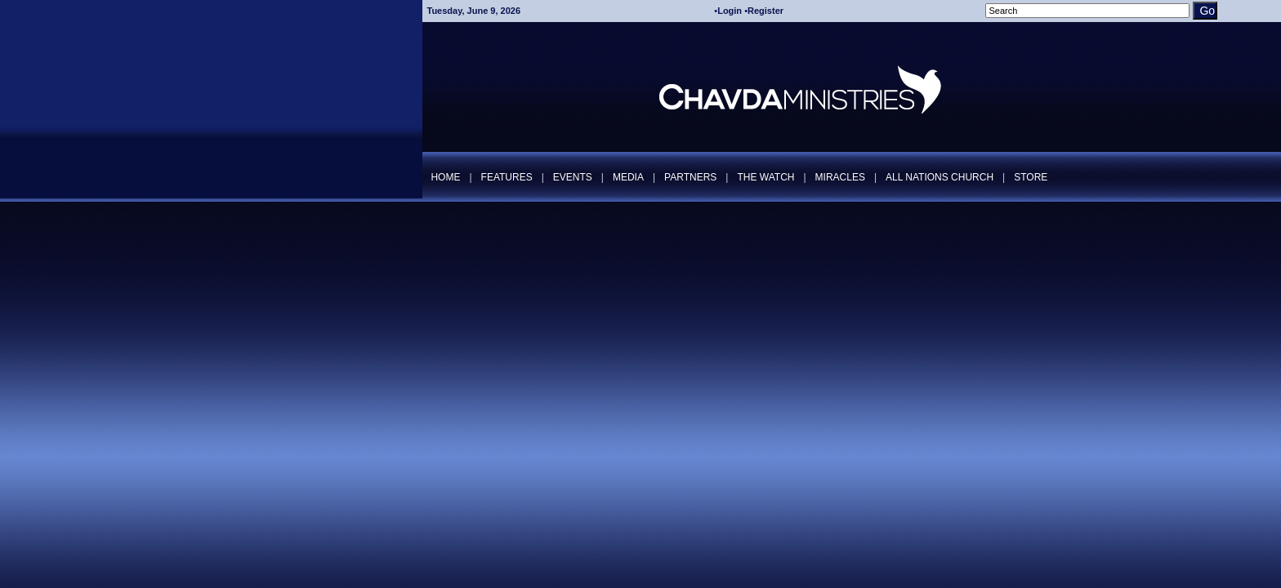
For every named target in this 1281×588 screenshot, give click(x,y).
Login (729, 11)
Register (765, 11)
